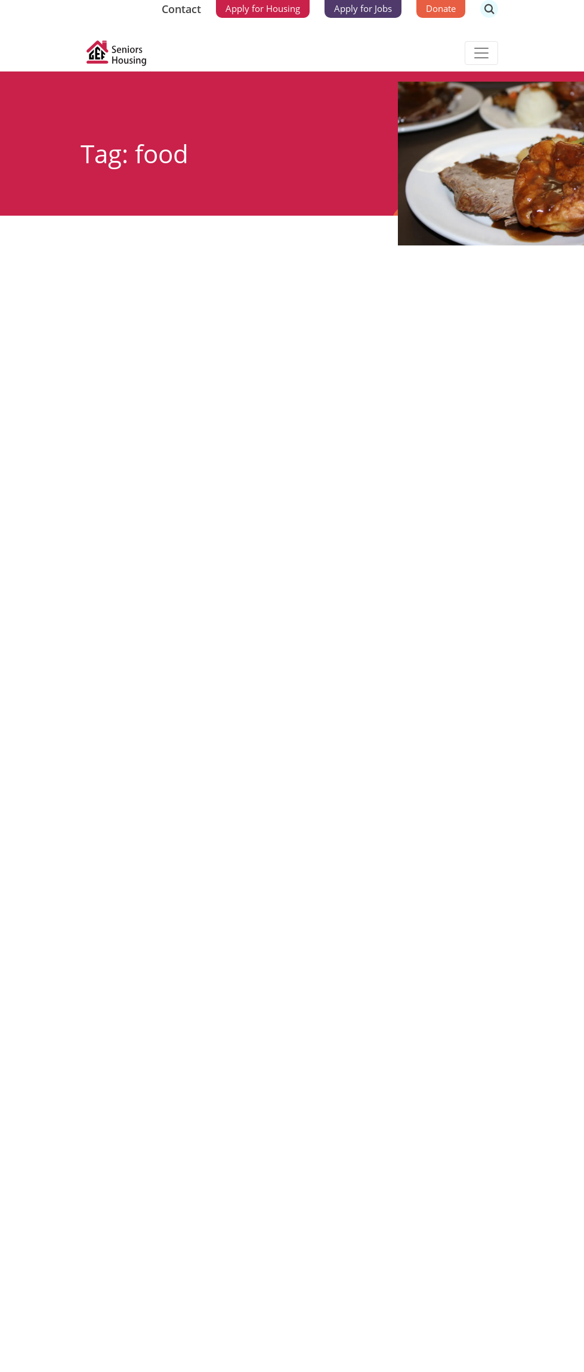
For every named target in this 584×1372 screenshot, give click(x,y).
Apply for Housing (262, 8)
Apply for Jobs (363, 8)
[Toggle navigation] (481, 53)
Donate (441, 8)
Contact (181, 9)
